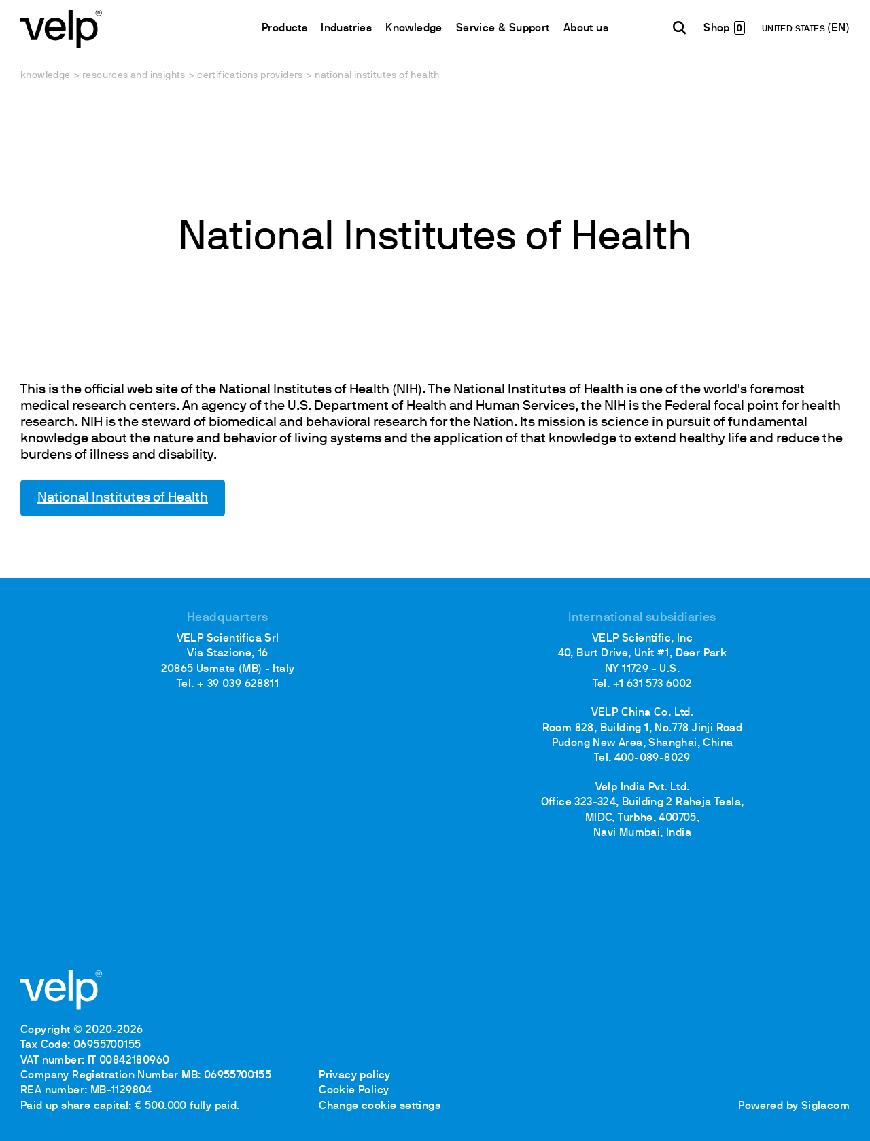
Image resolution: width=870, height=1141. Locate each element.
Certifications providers (250, 75)
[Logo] (61, 27)
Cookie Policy (354, 1090)
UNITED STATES (795, 29)
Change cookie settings (379, 1106)
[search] (679, 28)
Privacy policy (355, 1076)
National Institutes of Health (122, 498)
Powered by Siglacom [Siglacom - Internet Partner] (794, 1106)
